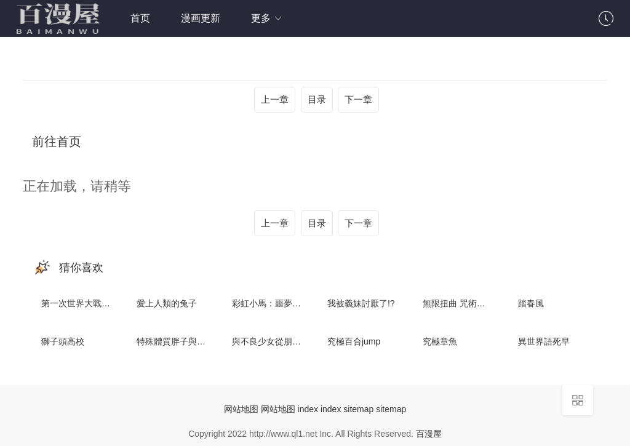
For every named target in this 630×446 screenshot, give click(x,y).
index (308, 409)
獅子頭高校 (62, 341)
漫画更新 (200, 18)
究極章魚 (440, 341)
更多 (267, 18)
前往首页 (56, 141)
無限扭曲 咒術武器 (458, 303)
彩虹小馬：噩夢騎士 (270, 303)
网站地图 (241, 409)
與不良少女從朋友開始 (275, 341)
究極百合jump (353, 341)
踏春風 (531, 303)
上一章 (275, 99)
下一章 (358, 99)
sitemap (358, 409)
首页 (140, 18)
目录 (317, 99)
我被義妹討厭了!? (361, 303)
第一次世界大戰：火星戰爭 (93, 303)
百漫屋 (429, 434)
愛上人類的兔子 (167, 303)
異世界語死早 (544, 341)
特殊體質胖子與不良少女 (184, 341)
